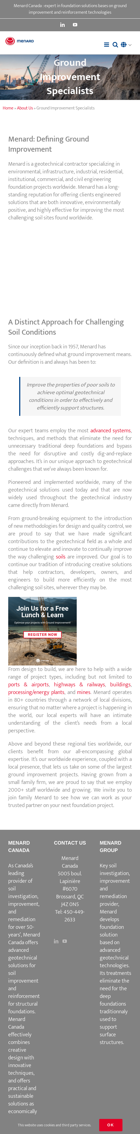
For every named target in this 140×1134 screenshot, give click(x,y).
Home (8, 108)
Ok (110, 1125)
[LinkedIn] (56, 941)
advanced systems (110, 430)
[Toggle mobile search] (115, 44)
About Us (25, 108)
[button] (128, 45)
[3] (42, 599)
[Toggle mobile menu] (107, 44)
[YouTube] (64, 941)
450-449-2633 (74, 915)
